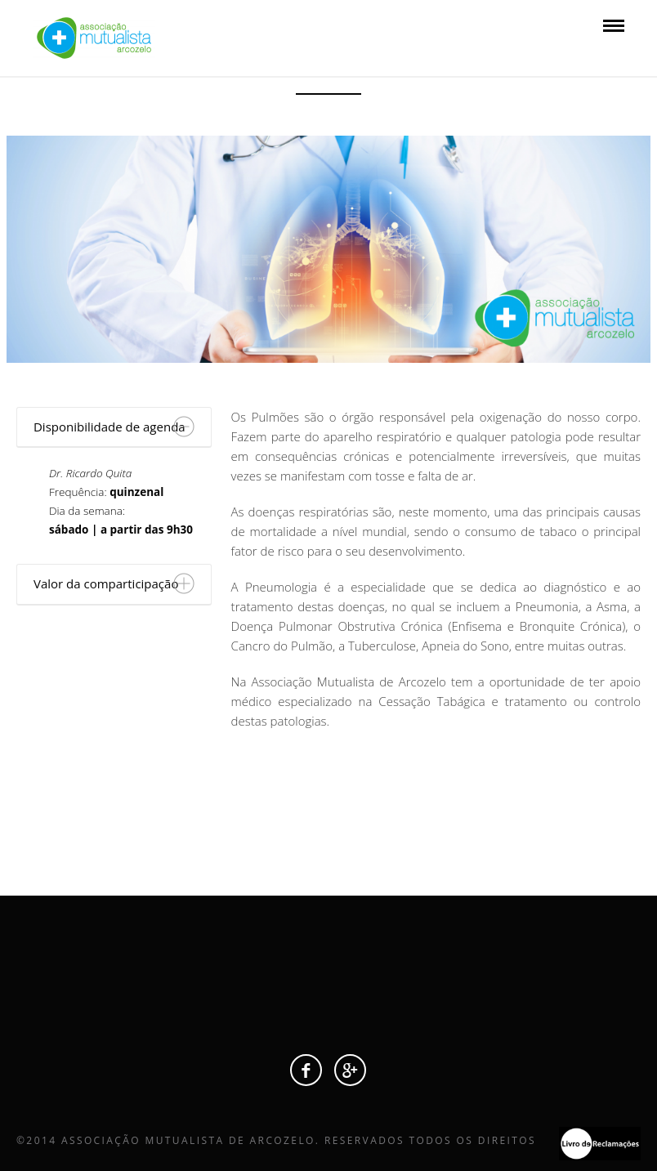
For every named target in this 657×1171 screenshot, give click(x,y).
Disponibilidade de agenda (109, 426)
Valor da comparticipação (106, 583)
